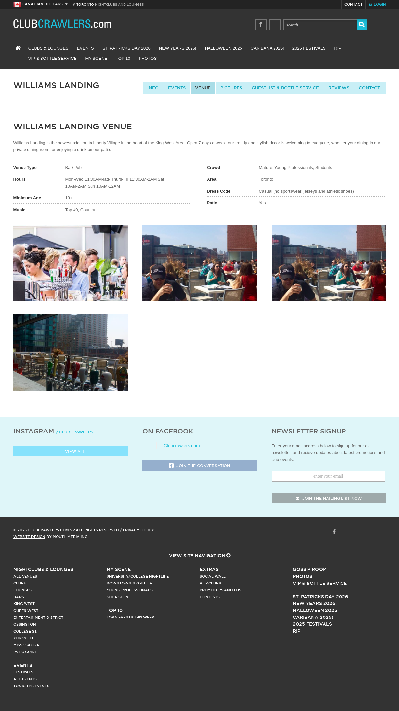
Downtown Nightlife (129, 583)
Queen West (25, 611)
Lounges (22, 590)
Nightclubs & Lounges (43, 569)
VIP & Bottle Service (52, 58)
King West (24, 604)
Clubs (19, 583)
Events (85, 48)
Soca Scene (119, 597)
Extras (209, 569)
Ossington (24, 624)
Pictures (231, 87)
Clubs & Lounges (48, 48)
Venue (203, 87)
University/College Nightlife (138, 576)
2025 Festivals (309, 48)
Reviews (338, 87)
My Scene (96, 58)
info (152, 87)
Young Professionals (130, 590)
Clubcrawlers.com (182, 445)
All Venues (25, 576)
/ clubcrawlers (74, 432)
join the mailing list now (329, 498)
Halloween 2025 (223, 48)
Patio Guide (25, 652)
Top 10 (123, 58)
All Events (25, 679)
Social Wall (213, 576)
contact (369, 87)
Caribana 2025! (267, 48)
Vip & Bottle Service (320, 583)
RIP (337, 48)
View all (70, 452)
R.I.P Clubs (210, 583)
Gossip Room (310, 569)
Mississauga (26, 645)
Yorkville (23, 638)
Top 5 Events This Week (130, 617)
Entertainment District (38, 617)
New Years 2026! (177, 48)
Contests (210, 597)
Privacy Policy (138, 530)
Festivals (23, 672)
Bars (18, 597)
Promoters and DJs (220, 590)
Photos (148, 58)
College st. (25, 631)
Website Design (29, 537)
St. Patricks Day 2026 (127, 48)
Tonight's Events (31, 686)
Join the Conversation (199, 466)
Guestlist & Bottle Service (285, 87)
